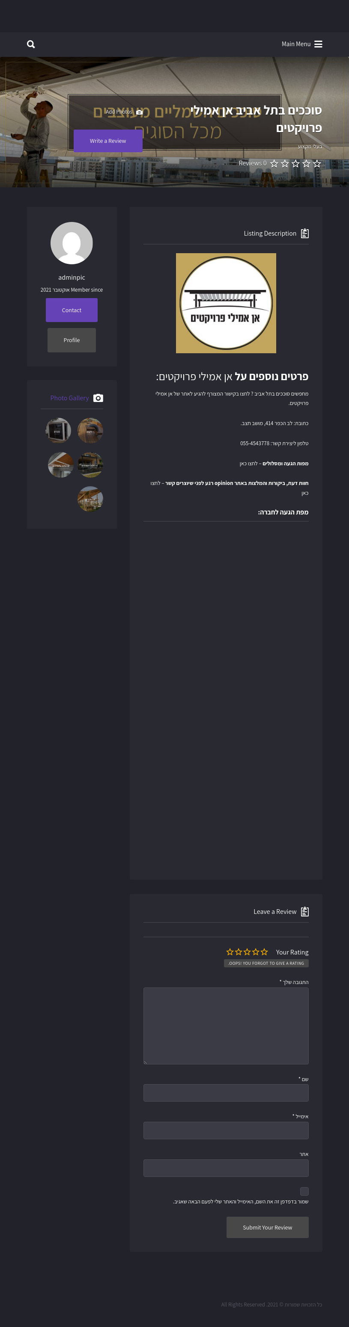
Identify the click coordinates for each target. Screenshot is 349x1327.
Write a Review (108, 141)
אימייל (300, 1116)
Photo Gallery (70, 397)
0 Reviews (252, 163)
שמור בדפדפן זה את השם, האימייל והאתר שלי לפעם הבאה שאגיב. (241, 1201)
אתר (303, 1154)
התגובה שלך (293, 982)
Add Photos (124, 112)
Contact (71, 310)
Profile (72, 340)
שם (303, 1079)
